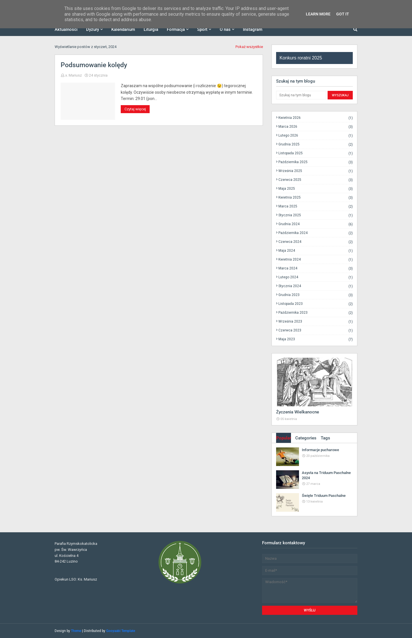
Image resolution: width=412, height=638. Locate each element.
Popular (283, 438)
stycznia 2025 (315, 215)
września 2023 (315, 321)
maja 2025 (315, 189)
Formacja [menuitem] (176, 29)
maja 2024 (315, 251)
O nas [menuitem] (225, 29)
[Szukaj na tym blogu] (301, 95)
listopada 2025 (315, 153)
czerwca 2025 (315, 180)
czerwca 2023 (315, 330)
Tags (325, 438)
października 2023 (315, 313)
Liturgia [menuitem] (151, 29)
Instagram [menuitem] (252, 29)
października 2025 (315, 162)
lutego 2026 (315, 135)
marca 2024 (315, 268)
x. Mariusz (73, 75)
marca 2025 (315, 206)
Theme (76, 631)
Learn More (318, 14)
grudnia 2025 (315, 144)
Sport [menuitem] (202, 29)
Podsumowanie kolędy (94, 65)
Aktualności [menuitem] (66, 29)
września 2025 (315, 171)
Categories (305, 438)
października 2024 (315, 233)
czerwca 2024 (315, 242)
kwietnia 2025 (315, 197)
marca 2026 (315, 127)
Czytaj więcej (135, 109)
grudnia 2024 (315, 224)
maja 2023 (315, 339)
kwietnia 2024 (315, 259)
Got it (342, 14)
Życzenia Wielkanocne (297, 412)
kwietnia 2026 (315, 118)
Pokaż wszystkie (249, 47)
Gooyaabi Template (120, 631)
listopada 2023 (315, 304)
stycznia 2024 (315, 286)
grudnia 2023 (315, 295)
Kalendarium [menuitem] (123, 29)
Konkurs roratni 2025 (301, 57)
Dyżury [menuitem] (92, 29)
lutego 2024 (315, 277)
